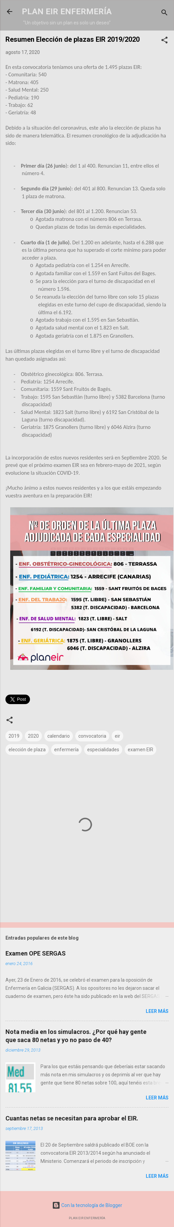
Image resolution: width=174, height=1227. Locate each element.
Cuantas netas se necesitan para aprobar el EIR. (71, 1118)
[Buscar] (164, 13)
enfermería (66, 749)
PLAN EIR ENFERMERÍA (67, 11)
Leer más (157, 1011)
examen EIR (140, 749)
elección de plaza (27, 749)
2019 (14, 736)
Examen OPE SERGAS (35, 953)
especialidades (103, 749)
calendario (58, 736)
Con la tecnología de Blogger (87, 1205)
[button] (164, 41)
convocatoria (92, 736)
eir (117, 736)
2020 (33, 736)
